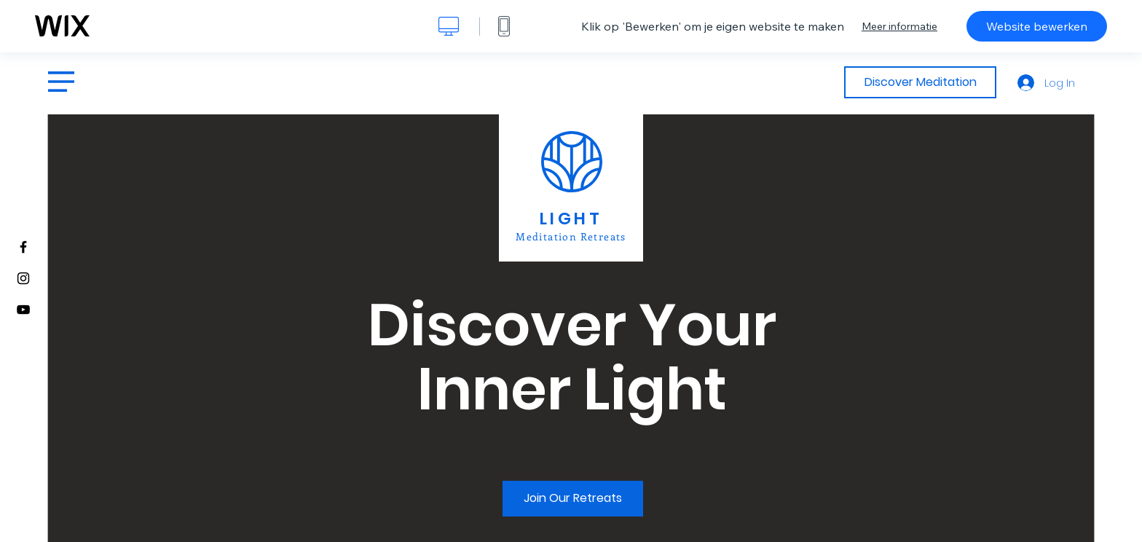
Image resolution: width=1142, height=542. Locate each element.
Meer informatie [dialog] (899, 26)
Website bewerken (1036, 26)
